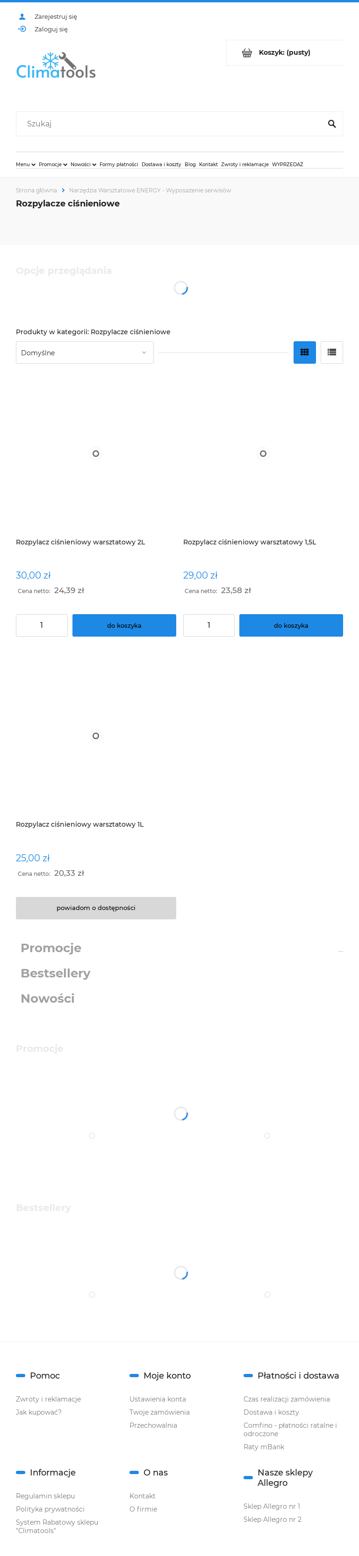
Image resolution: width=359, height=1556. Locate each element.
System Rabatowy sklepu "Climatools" (57, 1526)
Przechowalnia (153, 1425)
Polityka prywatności (50, 1509)
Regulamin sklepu (45, 1496)
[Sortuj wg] (85, 352)
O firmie (143, 1509)
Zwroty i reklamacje (48, 1399)
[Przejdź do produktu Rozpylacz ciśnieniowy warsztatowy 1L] (96, 735)
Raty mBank (264, 1447)
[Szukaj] (332, 124)
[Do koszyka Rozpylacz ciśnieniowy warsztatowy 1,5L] (291, 625)
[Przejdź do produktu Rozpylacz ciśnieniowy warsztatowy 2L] (96, 453)
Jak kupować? (39, 1412)
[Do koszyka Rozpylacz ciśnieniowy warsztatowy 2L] (124, 625)
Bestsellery (56, 973)
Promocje (51, 947)
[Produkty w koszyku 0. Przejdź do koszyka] (285, 52)
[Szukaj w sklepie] (171, 124)
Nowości (48, 998)
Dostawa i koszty (271, 1412)
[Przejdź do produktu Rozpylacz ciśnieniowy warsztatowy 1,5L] (263, 453)
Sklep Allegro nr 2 (273, 1519)
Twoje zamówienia (159, 1412)
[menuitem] (26, 164)
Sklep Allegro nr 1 (272, 1506)
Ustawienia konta (157, 1399)
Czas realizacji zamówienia (287, 1399)
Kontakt (142, 1496)
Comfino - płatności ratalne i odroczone (290, 1429)
